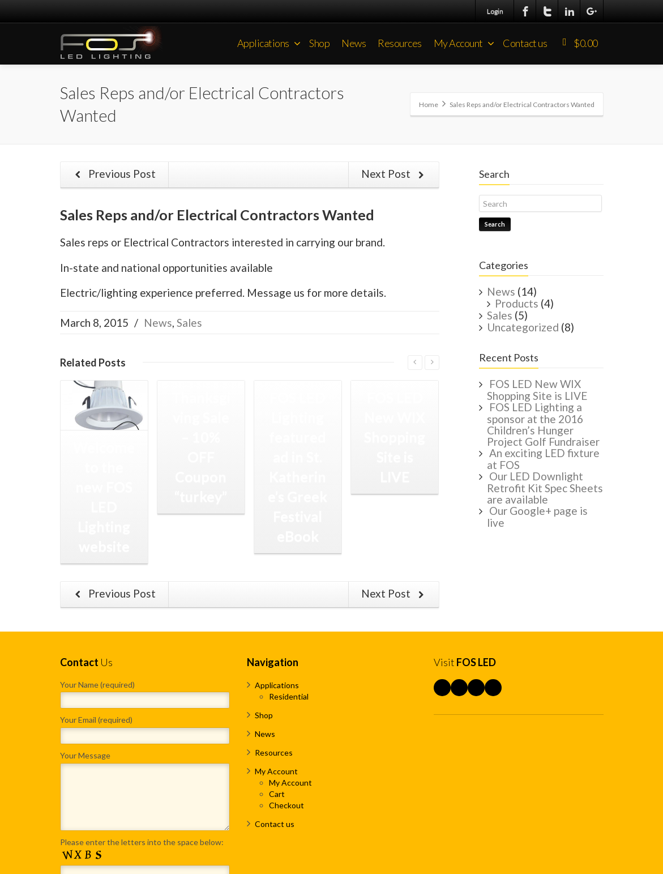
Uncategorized (523, 327)
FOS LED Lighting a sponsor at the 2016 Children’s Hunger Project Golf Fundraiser (543, 424)
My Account (464, 43)
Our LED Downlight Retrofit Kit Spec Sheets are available (545, 488)
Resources (400, 43)
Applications (269, 43)
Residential (289, 696)
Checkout (286, 805)
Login (495, 11)
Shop (319, 43)
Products (516, 303)
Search (495, 224)
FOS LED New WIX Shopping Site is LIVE (537, 389)
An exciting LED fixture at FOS (543, 458)
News (353, 43)
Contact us (525, 43)
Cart (277, 794)
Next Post (394, 174)
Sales (189, 322)
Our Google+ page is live (537, 516)
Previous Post (113, 174)
